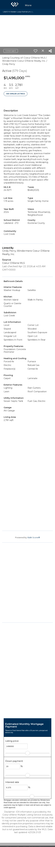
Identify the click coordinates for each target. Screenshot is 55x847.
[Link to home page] (15, 4)
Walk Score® (33, 537)
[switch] (35, 51)
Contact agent (10, 51)
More (28, 5)
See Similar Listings (15, 94)
